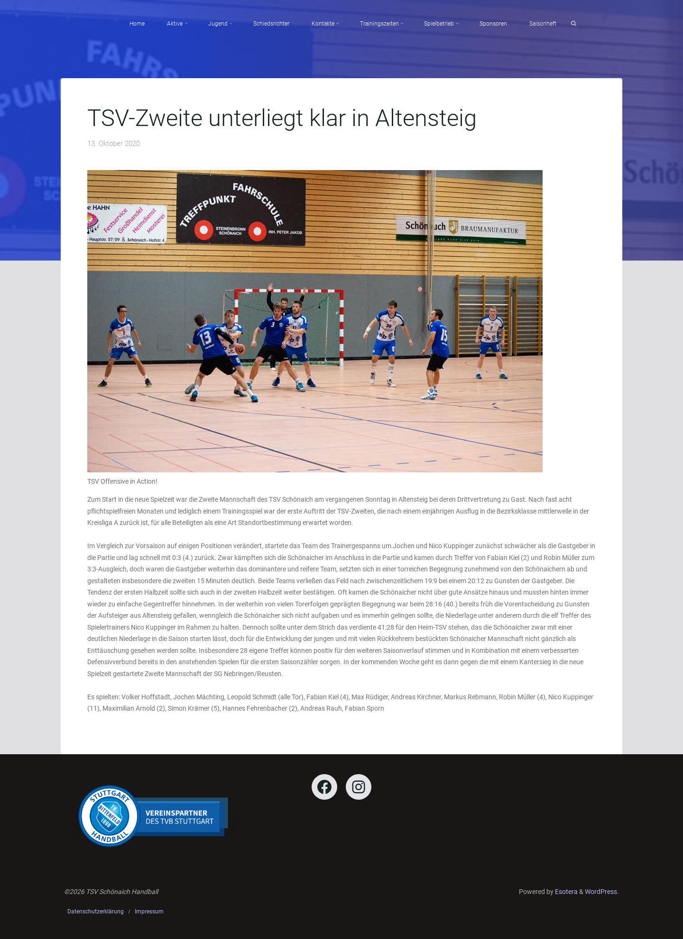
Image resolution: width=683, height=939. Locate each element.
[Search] (574, 24)
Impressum (149, 911)
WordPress (601, 891)
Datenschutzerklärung (95, 911)
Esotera (566, 891)
